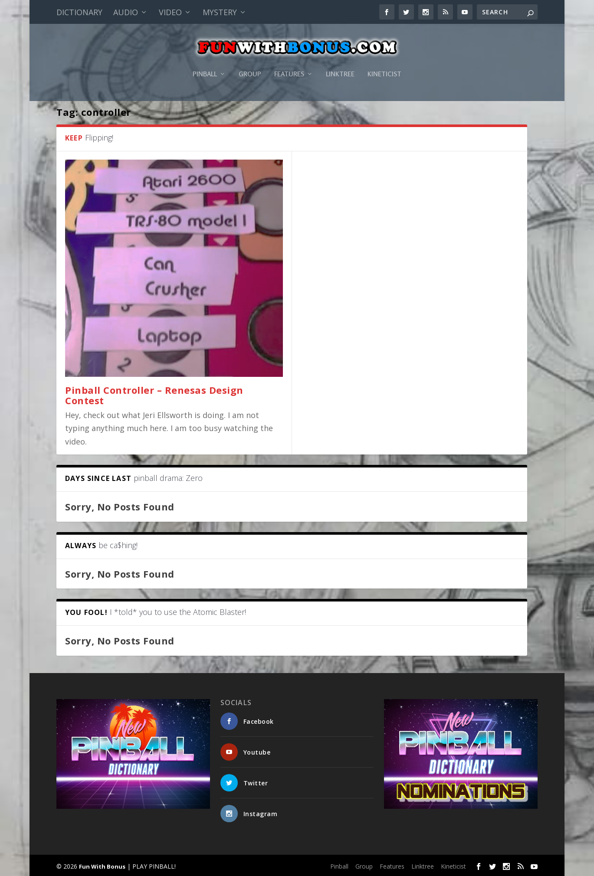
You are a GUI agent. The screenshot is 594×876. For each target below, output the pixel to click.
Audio (125, 12)
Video (170, 12)
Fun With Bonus (102, 866)
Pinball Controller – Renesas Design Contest (154, 394)
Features (289, 62)
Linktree (340, 62)
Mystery (220, 12)
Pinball (205, 62)
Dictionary (79, 12)
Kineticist (384, 62)
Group (250, 62)
